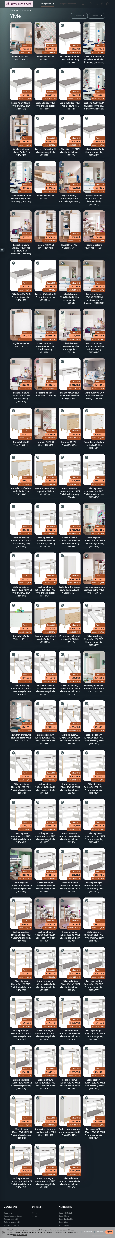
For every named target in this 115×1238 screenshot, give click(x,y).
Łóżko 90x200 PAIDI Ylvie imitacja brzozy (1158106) (45, 106)
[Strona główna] (19, 4)
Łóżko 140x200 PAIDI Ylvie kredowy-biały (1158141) (21, 297)
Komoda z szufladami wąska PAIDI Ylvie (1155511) (94, 445)
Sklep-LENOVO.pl (65, 1213)
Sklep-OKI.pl (63, 1222)
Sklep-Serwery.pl (65, 1225)
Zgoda (109, 1232)
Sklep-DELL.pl (64, 1216)
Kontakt (34, 1216)
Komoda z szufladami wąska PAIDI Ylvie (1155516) (45, 491)
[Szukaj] (91, 4)
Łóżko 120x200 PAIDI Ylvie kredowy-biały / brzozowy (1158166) (94, 106)
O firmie (34, 1213)
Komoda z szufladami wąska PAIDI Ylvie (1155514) (21, 491)
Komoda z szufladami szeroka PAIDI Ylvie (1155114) (45, 639)
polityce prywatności (20, 1235)
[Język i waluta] (107, 4)
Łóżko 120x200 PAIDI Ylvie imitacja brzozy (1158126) (70, 152)
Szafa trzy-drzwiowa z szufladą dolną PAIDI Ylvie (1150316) (21, 738)
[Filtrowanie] (79, 16)
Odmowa (99, 1232)
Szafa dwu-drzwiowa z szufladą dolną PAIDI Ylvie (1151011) (69, 590)
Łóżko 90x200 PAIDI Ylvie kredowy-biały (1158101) (21, 106)
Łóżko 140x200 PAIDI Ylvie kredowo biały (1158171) (94, 152)
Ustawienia (87, 1232)
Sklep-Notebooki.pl (66, 1219)
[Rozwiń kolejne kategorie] (83, 4)
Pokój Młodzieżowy (67, 4)
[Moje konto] (102, 4)
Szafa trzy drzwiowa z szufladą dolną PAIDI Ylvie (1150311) (94, 689)
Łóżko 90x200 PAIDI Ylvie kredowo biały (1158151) (69, 60)
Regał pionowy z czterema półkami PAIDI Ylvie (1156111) (69, 199)
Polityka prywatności (12, 1222)
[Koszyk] (96, 4)
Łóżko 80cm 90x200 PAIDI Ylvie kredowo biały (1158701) (69, 396)
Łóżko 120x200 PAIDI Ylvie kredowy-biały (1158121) (45, 152)
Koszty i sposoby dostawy (13, 1216)
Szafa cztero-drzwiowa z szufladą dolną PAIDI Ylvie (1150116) (70, 1132)
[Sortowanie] (96, 16)
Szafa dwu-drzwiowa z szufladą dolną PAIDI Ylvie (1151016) (94, 590)
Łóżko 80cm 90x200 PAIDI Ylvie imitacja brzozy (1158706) (94, 396)
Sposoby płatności (11, 1219)
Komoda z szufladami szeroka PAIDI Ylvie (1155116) (69, 639)
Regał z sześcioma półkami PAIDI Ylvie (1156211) (21, 152)
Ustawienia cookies (11, 1225)
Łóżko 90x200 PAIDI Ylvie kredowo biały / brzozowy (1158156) (94, 60)
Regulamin (8, 1213)
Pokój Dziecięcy (47, 4)
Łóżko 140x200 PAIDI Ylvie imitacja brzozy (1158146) (45, 297)
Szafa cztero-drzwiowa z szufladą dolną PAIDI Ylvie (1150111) (45, 1132)
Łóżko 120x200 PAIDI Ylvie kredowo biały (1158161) (70, 106)
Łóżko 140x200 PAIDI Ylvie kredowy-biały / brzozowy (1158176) (21, 199)
